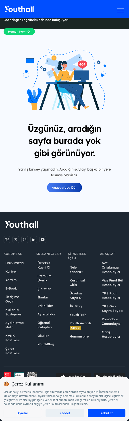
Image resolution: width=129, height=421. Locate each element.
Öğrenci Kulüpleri (44, 325)
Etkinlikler (45, 306)
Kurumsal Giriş (77, 282)
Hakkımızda (14, 263)
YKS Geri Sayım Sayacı (112, 308)
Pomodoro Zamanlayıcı (111, 321)
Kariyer (11, 271)
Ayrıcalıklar (46, 314)
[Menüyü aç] (121, 10)
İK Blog (76, 306)
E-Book (11, 288)
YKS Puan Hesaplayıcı (111, 295)
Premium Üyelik (44, 278)
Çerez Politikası (12, 351)
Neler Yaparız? (76, 269)
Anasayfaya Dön (64, 187)
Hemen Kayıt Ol (19, 31)
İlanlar (42, 297)
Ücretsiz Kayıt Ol (43, 265)
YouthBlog (45, 344)
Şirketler (44, 289)
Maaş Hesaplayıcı (111, 334)
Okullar (43, 336)
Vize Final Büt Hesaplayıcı (112, 282)
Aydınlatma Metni (14, 325)
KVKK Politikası (12, 338)
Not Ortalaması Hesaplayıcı (111, 267)
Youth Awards (81, 325)
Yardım (11, 280)
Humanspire (79, 336)
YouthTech (78, 315)
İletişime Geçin (12, 299)
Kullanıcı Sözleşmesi (13, 312)
